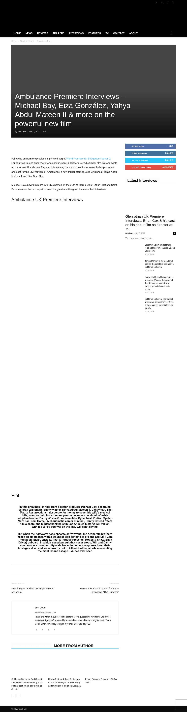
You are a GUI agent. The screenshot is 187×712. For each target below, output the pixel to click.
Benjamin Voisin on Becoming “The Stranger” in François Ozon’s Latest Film (160, 248)
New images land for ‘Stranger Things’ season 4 (32, 590)
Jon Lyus (22, 132)
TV (107, 33)
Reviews (42, 33)
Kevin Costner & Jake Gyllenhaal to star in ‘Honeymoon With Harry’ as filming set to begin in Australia (64, 682)
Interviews (76, 33)
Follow (169, 153)
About (133, 33)
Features (94, 33)
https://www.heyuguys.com (45, 612)
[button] (172, 33)
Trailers (59, 33)
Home (17, 33)
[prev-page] (13, 696)
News (29, 33)
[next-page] (19, 696)
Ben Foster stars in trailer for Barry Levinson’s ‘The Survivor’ (99, 590)
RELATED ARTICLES (31, 646)
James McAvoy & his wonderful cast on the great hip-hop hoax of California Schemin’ (159, 264)
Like (171, 146)
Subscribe (167, 167)
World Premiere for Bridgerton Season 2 (88, 158)
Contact (118, 33)
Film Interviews (27, 41)
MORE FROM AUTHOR (74, 646)
